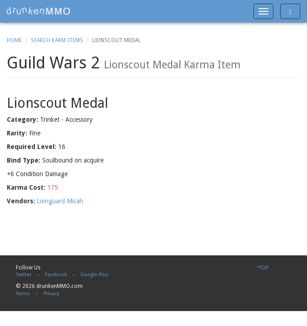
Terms (23, 294)
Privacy (51, 294)
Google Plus (94, 275)
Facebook (56, 275)
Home (14, 40)
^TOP (262, 268)
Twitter (23, 275)
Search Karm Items (57, 40)
